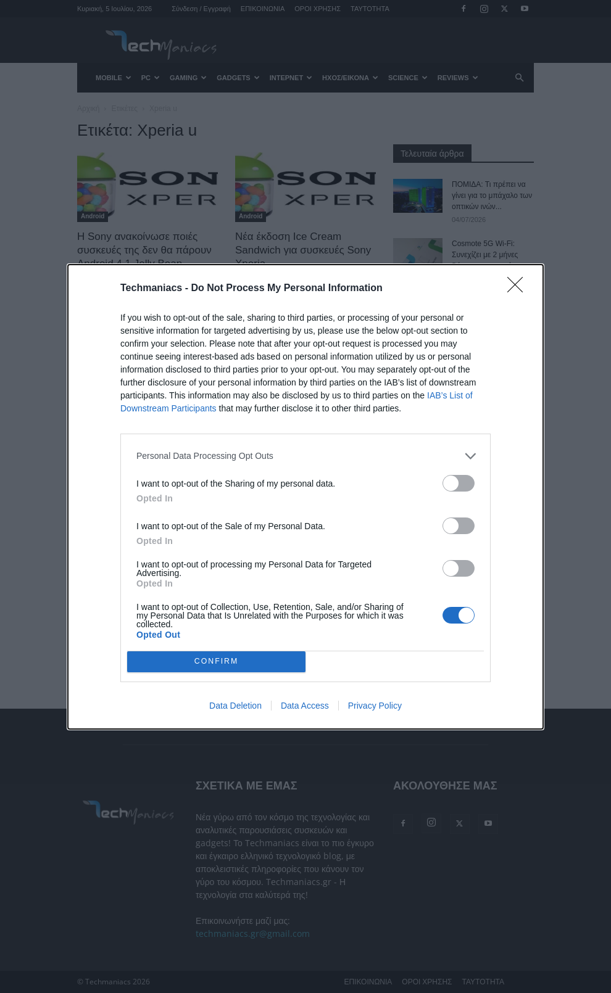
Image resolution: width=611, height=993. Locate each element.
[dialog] (305, 497)
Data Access (305, 706)
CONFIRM (216, 661)
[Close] (519, 288)
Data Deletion (235, 706)
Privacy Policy (375, 706)
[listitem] (305, 456)
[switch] (459, 483)
